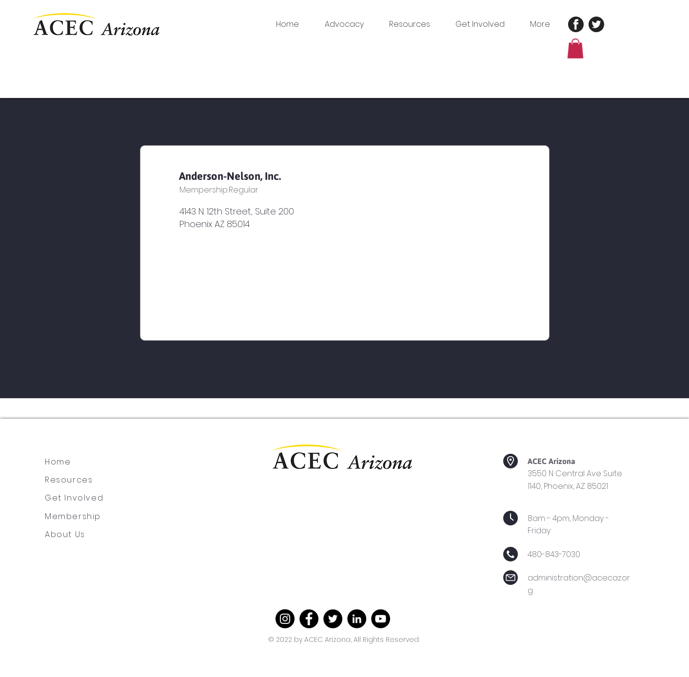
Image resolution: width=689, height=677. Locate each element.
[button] (415, 24)
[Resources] (74, 480)
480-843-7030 (554, 554)
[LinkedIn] (356, 618)
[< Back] (211, 122)
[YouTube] (380, 618)
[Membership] (81, 516)
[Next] (486, 375)
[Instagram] (285, 618)
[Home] (62, 462)
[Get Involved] (81, 498)
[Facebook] (308, 618)
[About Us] (72, 534)
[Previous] (211, 375)
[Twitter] (332, 618)
